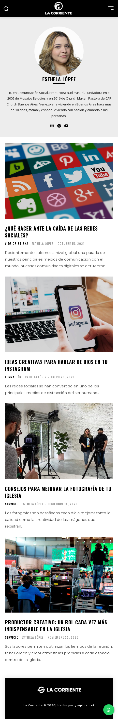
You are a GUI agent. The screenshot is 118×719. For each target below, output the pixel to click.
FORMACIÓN (13, 377)
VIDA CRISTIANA (16, 243)
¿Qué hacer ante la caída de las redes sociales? (51, 232)
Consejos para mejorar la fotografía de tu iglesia (58, 492)
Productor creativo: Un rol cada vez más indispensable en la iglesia (56, 625)
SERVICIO (11, 503)
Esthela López (42, 243)
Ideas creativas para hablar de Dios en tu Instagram (56, 365)
